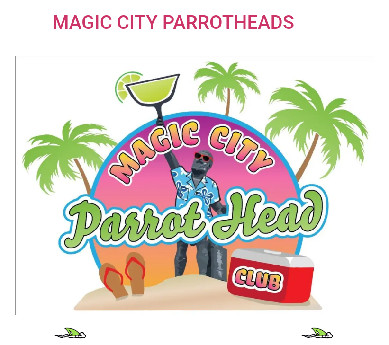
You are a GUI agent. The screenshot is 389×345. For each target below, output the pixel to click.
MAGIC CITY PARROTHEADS (173, 22)
